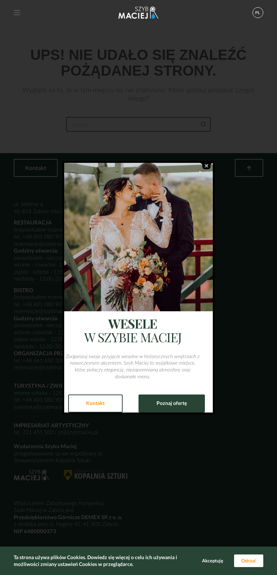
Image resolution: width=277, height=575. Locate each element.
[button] (258, 12)
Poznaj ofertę (172, 403)
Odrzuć (248, 560)
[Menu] (17, 12)
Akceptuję (212, 560)
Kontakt (95, 403)
